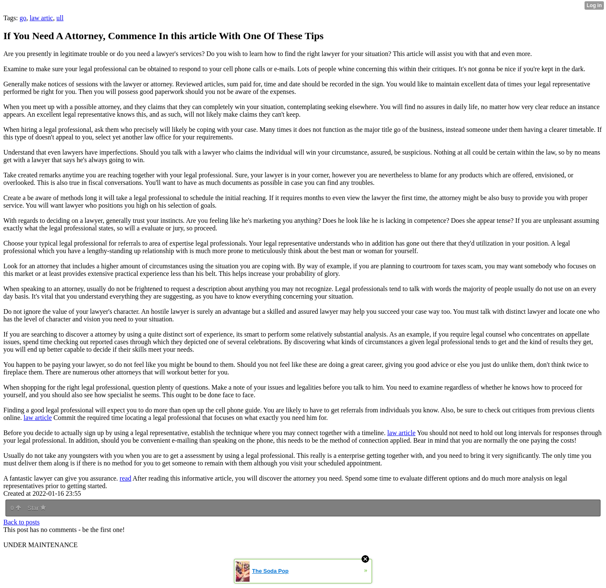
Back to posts (21, 522)
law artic (41, 17)
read (125, 478)
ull (60, 17)
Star (36, 508)
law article (38, 417)
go (22, 17)
